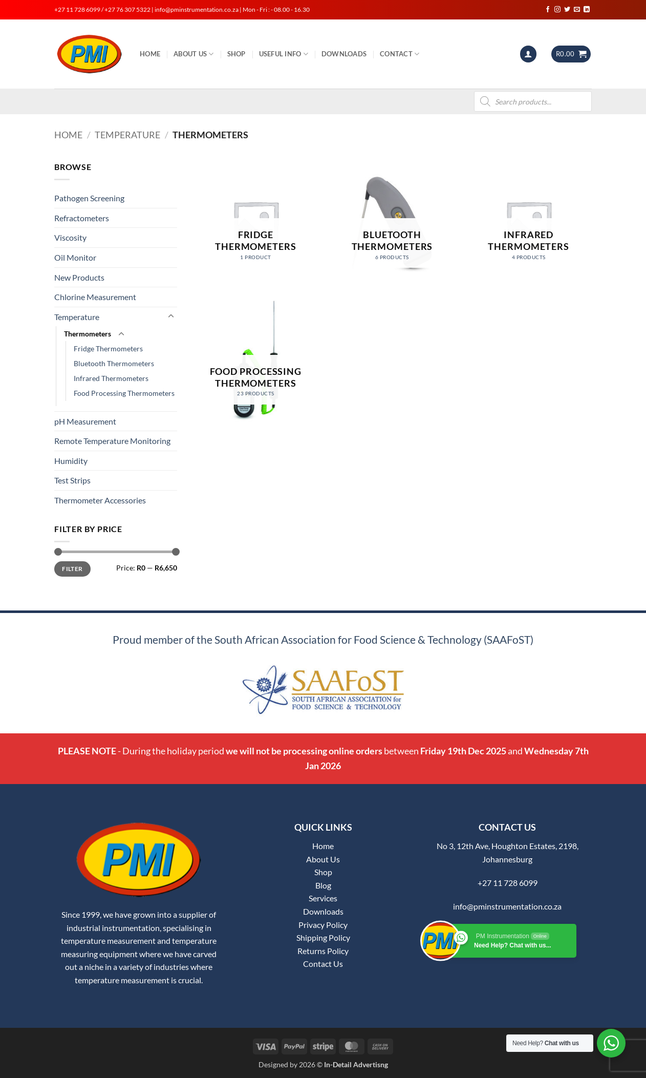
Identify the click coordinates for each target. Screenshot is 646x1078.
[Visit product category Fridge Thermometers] (255, 223)
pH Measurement (85, 421)
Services (323, 898)
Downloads (344, 54)
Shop (236, 54)
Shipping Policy (323, 937)
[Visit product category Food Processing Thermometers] (255, 360)
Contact (399, 54)
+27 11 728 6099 (507, 882)
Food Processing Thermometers (124, 393)
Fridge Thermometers (108, 348)
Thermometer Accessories (100, 500)
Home (150, 54)
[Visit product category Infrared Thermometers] (528, 223)
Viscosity (70, 237)
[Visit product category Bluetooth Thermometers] (392, 223)
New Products (79, 277)
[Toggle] (171, 316)
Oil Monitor (75, 257)
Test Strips (72, 480)
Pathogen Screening (89, 198)
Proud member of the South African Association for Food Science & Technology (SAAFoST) (323, 639)
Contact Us (323, 963)
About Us (194, 54)
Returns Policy (323, 951)
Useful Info (283, 54)
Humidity (71, 461)
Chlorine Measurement (95, 297)
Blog (323, 885)
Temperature (127, 134)
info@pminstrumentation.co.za (507, 906)
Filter (72, 569)
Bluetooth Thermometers (114, 363)
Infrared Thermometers (111, 378)
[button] (528, 54)
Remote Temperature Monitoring (112, 441)
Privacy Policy (323, 924)
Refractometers (81, 218)
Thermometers (87, 333)
